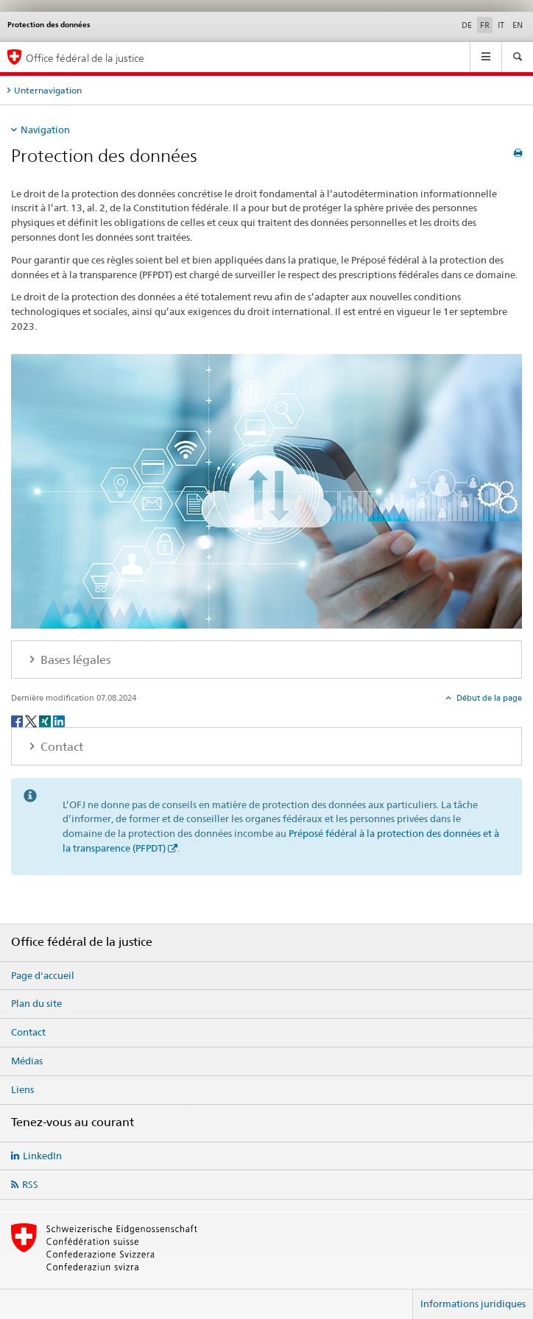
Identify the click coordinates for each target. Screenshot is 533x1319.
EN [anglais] (517, 25)
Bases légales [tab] (74, 660)
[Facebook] (18, 720)
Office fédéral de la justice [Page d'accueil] (85, 58)
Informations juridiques (473, 1303)
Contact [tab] (60, 747)
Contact (28, 1032)
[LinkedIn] (59, 720)
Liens (22, 1089)
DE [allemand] (467, 25)
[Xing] (46, 720)
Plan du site (36, 1003)
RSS (30, 1184)
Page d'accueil (42, 975)
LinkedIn (42, 1155)
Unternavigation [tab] (48, 90)
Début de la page (488, 698)
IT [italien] (501, 25)
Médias (27, 1061)
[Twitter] (32, 720)
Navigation (45, 129)
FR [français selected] (485, 25)
